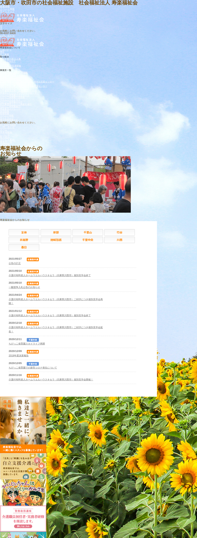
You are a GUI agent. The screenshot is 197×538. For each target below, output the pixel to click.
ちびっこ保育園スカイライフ (14, 95)
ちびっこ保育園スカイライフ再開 (27, 343)
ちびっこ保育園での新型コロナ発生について (33, 367)
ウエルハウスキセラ (10, 100)
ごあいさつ (5, 50)
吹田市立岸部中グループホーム (16, 79)
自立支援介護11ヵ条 (10, 59)
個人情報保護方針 (9, 120)
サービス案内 (6, 68)
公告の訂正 (15, 263)
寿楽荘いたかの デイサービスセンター (19, 93)
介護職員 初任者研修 (10, 66)
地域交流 (4, 63)
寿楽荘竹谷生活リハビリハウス (16, 88)
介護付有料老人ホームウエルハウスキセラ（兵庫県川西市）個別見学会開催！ (51, 379)
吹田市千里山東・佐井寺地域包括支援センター (23, 86)
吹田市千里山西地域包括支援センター (19, 84)
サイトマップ (7, 11)
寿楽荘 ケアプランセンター (14, 75)
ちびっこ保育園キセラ (11, 102)
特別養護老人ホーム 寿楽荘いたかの (18, 90)
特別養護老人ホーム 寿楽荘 (14, 72)
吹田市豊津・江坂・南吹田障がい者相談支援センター (27, 81)
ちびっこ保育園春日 (10, 106)
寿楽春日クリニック (10, 109)
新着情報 (5, 6)
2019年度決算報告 (19, 355)
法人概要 (4, 54)
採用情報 (4, 111)
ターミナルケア (8, 61)
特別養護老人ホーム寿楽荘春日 (16, 104)
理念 (2, 52)
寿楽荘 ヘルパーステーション (15, 77)
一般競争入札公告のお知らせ (24, 287)
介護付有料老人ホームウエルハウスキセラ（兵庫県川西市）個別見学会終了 (50, 275)
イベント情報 (7, 8)
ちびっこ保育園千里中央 (12, 97)
